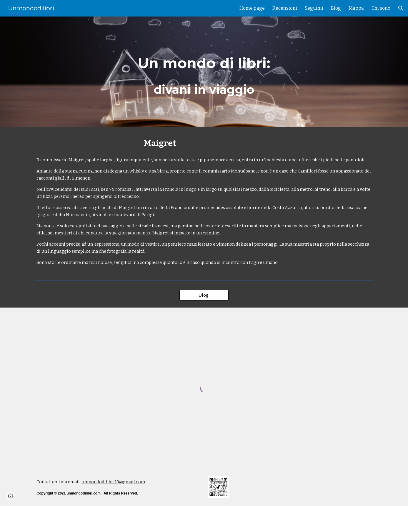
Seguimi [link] (314, 8)
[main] (204, 72)
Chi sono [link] (381, 8)
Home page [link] (252, 8)
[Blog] (204, 295)
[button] (401, 8)
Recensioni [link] (284, 8)
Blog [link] (336, 8)
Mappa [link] (356, 8)
